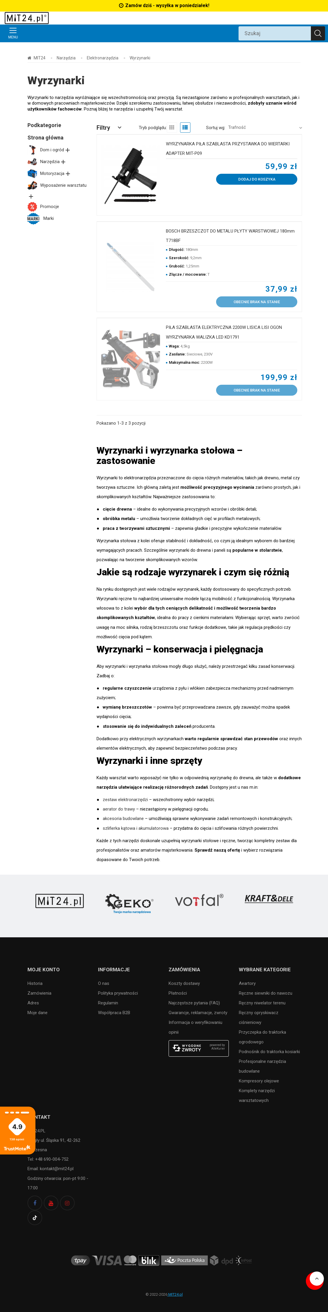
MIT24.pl (175, 1294)
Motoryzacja (49, 173)
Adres (33, 1003)
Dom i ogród (49, 149)
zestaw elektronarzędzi (125, 799)
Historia (35, 983)
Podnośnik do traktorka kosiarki (269, 1051)
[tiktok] (34, 1217)
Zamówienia (39, 993)
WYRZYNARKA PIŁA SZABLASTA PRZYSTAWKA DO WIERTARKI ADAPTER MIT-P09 (228, 148)
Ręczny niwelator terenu (262, 1003)
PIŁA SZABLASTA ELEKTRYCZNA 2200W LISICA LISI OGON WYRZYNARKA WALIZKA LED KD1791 (224, 332)
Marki (40, 218)
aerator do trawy (119, 809)
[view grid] (172, 127)
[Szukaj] (318, 33)
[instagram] (67, 1203)
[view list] (185, 127)
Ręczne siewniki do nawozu (265, 993)
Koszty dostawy (184, 983)
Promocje (43, 206)
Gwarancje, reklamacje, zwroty (198, 1012)
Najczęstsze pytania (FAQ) (194, 1003)
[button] (110, 127)
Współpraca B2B (114, 1012)
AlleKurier (218, 1048)
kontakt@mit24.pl (56, 1168)
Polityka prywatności (118, 993)
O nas (103, 983)
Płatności (178, 993)
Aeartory (247, 983)
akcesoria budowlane (123, 818)
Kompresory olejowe (259, 1081)
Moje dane (37, 1012)
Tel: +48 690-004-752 (47, 1159)
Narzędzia (47, 161)
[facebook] (34, 1203)
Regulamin (108, 1003)
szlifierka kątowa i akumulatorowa (136, 828)
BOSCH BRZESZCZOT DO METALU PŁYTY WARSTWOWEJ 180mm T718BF (230, 235)
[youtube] (51, 1203)
